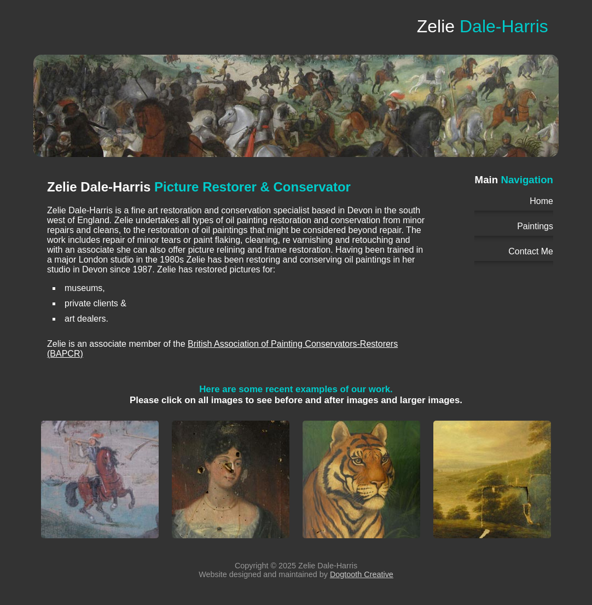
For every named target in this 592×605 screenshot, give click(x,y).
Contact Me (530, 251)
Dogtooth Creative (361, 574)
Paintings (535, 226)
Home (541, 201)
